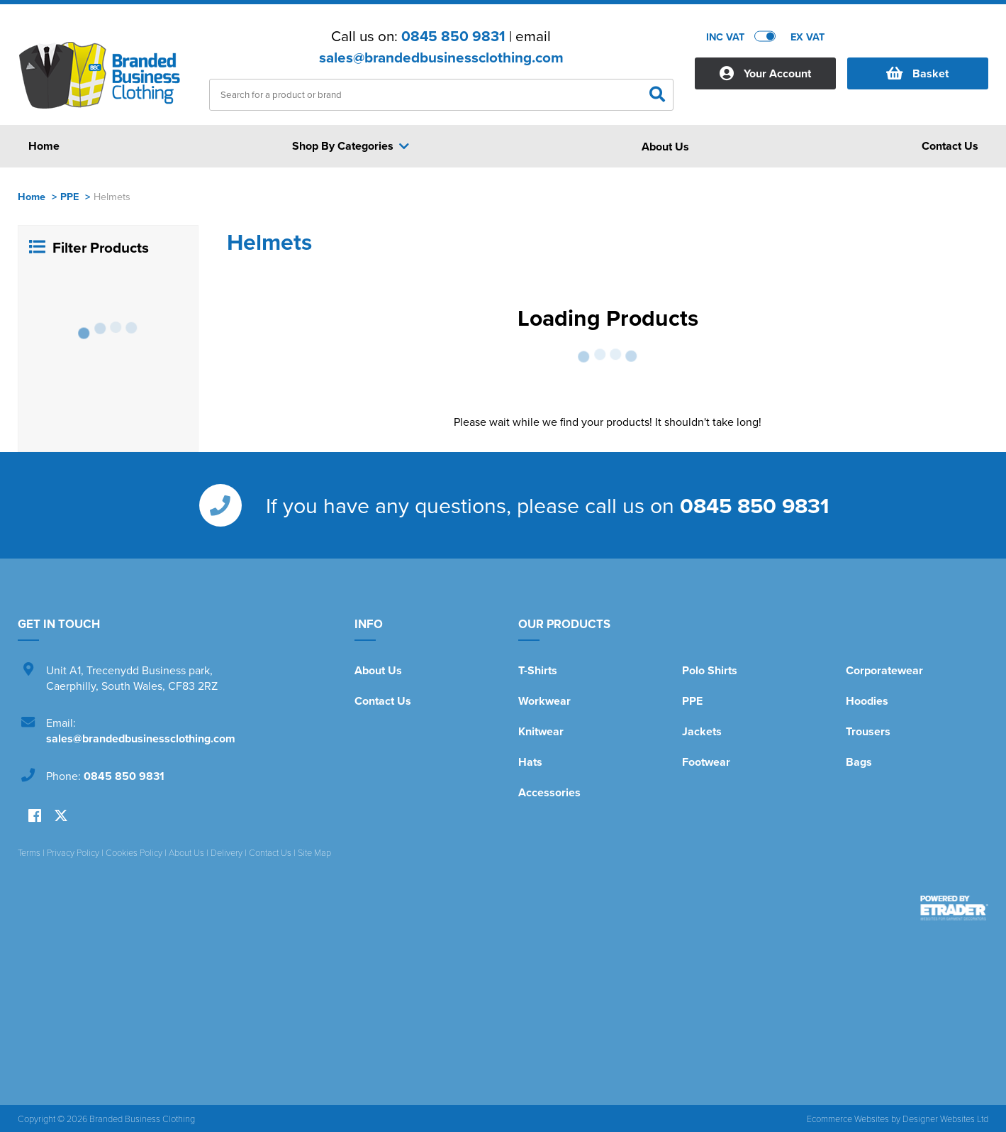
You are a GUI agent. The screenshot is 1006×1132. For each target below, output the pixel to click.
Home (31, 196)
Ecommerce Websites (848, 1118)
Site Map (314, 852)
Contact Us (382, 701)
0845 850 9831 (453, 36)
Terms (29, 852)
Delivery (226, 852)
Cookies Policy (134, 852)
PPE (69, 196)
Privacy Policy (73, 852)
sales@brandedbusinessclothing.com (441, 57)
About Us (378, 670)
